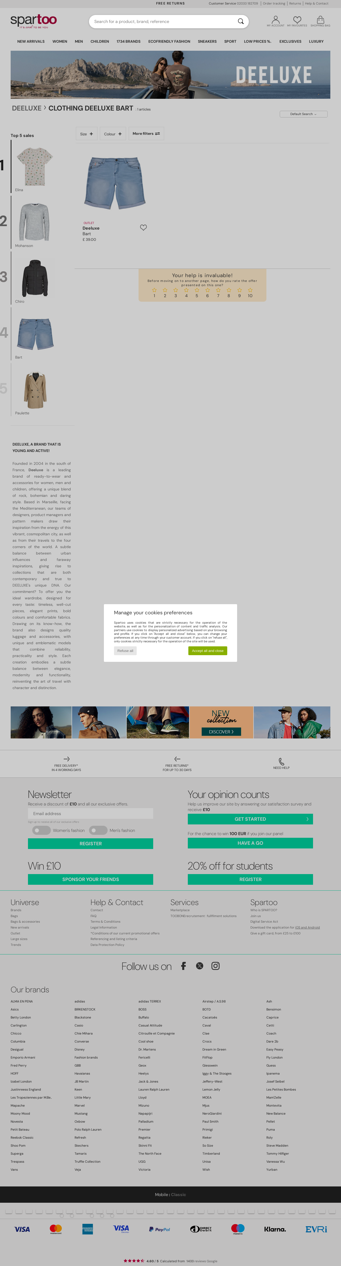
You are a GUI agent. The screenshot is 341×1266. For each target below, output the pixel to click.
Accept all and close (208, 651)
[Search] (241, 21)
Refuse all (125, 651)
